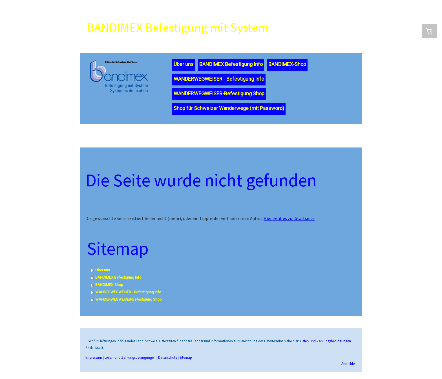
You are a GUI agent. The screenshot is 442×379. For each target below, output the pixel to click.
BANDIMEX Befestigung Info (230, 67)
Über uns (183, 67)
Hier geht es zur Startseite (289, 223)
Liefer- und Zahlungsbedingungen (325, 347)
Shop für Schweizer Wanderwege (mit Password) (228, 111)
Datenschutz (167, 364)
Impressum (94, 364)
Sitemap (186, 364)
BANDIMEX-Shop (287, 67)
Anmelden (348, 370)
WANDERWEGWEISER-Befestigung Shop (218, 97)
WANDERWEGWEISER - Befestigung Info (218, 82)
